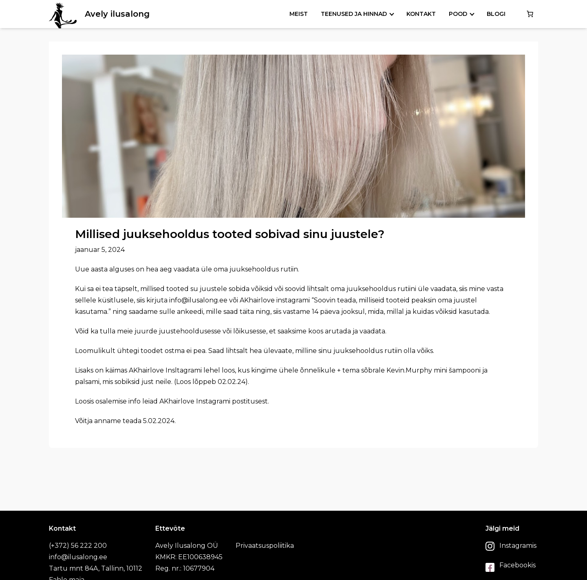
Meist (298, 14)
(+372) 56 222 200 (78, 545)
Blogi (496, 14)
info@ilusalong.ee (78, 557)
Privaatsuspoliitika (265, 545)
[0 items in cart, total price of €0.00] (530, 14)
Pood (458, 14)
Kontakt (421, 14)
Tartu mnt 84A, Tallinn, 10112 (95, 568)
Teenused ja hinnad (354, 14)
